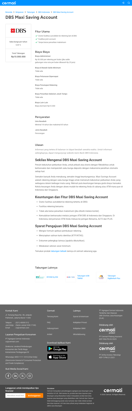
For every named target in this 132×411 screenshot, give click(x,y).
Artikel (49, 334)
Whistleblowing (79, 334)
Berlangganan (34, 396)
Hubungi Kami (52, 328)
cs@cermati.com (22, 328)
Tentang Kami (52, 316)
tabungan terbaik (58, 251)
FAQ (48, 322)
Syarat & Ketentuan (81, 316)
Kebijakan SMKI (79, 328)
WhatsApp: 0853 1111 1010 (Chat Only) (21, 357)
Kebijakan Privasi (80, 322)
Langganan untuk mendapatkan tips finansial (22, 389)
